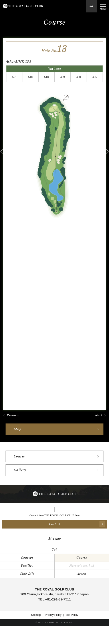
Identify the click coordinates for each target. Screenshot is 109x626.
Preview (13, 415)
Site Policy (72, 614)
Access (82, 574)
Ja (91, 6)
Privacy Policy (53, 614)
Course (81, 558)
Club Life (27, 574)
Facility (27, 566)
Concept (27, 558)
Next (98, 415)
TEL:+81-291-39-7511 (54, 599)
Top (54, 549)
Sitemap (36, 614)
